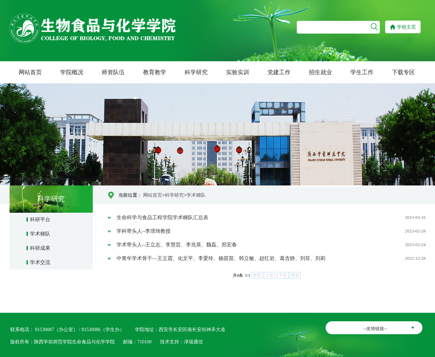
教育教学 (154, 72)
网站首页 (30, 72)
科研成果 (40, 248)
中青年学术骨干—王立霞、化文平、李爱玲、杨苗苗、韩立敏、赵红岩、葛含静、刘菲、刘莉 (221, 258)
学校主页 (406, 27)
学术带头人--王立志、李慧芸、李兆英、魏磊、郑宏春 (177, 244)
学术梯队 (40, 234)
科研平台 (40, 219)
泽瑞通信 (193, 341)
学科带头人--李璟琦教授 (144, 231)
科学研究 (196, 72)
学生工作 (361, 72)
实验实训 (237, 72)
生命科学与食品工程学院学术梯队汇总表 (162, 217)
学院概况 (71, 72)
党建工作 (279, 72)
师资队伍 (113, 72)
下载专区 (403, 72)
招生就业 (320, 72)
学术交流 (40, 262)
